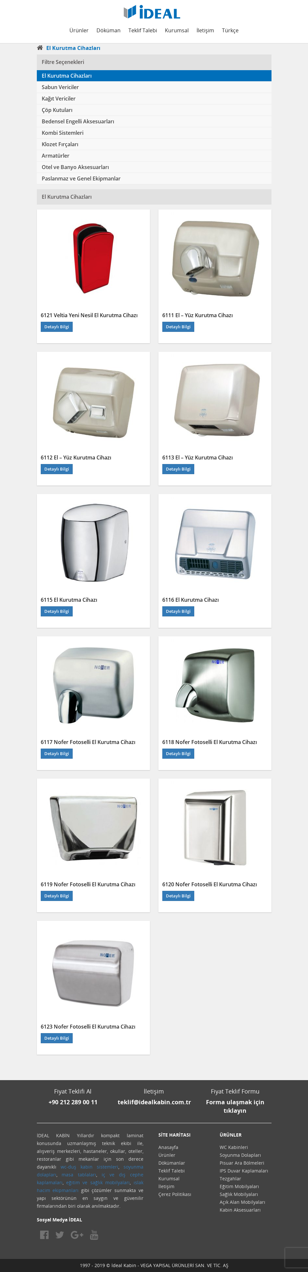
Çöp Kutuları (57, 110)
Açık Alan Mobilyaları (242, 1202)
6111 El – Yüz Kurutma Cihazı (197, 315)
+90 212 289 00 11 (73, 1102)
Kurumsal (177, 30)
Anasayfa (168, 1147)
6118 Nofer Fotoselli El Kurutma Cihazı (209, 742)
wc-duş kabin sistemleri (89, 1167)
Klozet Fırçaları (60, 144)
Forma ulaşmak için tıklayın (235, 1106)
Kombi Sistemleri (62, 132)
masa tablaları (79, 1174)
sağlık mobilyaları (110, 1182)
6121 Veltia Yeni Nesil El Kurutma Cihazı (89, 315)
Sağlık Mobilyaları (239, 1194)
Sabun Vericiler (60, 87)
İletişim (205, 30)
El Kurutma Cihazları (67, 75)
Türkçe (230, 30)
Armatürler (55, 155)
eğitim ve (76, 1182)
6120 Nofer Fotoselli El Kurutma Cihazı (209, 884)
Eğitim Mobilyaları (239, 1186)
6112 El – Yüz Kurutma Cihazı (76, 457)
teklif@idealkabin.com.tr (154, 1102)
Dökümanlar (171, 1163)
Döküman (108, 30)
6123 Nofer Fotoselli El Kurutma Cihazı (88, 1026)
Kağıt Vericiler (59, 98)
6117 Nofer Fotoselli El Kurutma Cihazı (88, 742)
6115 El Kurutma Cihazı (69, 599)
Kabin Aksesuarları (240, 1210)
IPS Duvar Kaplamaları (244, 1171)
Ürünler (79, 30)
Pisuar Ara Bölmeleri (242, 1163)
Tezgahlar (230, 1178)
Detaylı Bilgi (56, 327)
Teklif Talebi (142, 30)
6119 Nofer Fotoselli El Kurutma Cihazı (88, 884)
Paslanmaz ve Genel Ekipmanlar (81, 178)
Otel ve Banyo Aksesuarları (75, 167)
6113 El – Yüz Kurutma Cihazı (197, 457)
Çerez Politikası (174, 1194)
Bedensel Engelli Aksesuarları (78, 121)
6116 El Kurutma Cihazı (190, 599)
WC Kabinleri (234, 1147)
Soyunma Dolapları (240, 1155)
